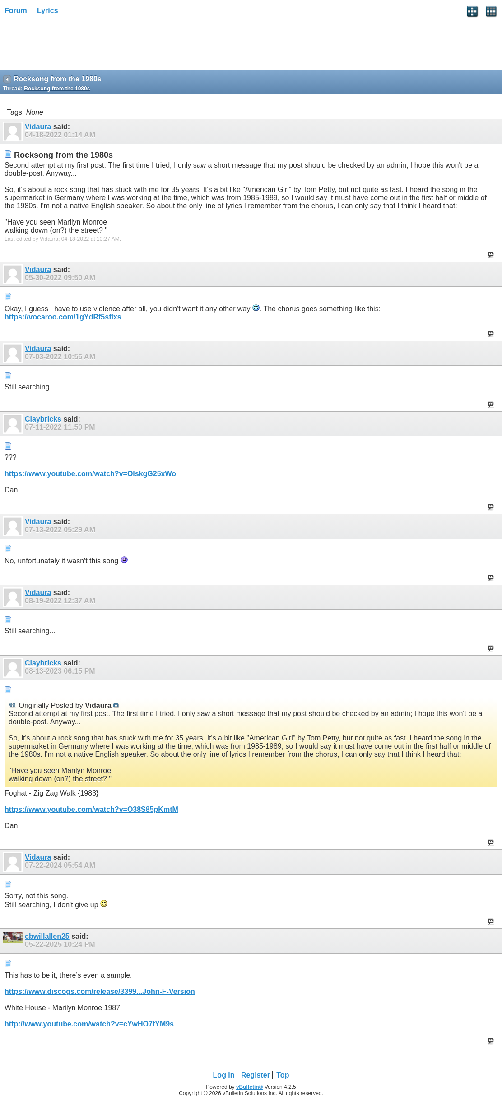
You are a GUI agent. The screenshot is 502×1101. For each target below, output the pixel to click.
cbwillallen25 (47, 936)
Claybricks (43, 419)
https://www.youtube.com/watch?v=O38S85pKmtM (91, 809)
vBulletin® (249, 1087)
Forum (16, 10)
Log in (224, 1075)
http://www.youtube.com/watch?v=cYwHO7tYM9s (89, 1024)
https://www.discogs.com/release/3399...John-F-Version (100, 991)
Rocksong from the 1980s (57, 88)
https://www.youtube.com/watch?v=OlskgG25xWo (90, 474)
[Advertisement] (72, 45)
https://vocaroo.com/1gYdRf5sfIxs (63, 317)
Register (255, 1075)
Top (282, 1075)
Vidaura (38, 127)
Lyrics (47, 10)
